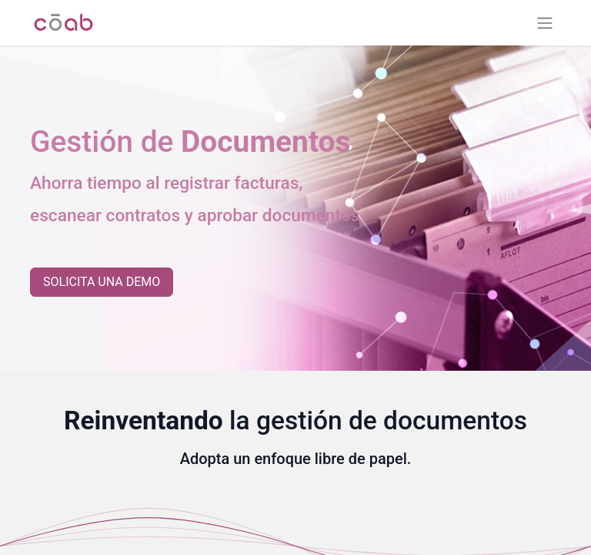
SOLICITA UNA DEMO (101, 281)
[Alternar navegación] (545, 22)
